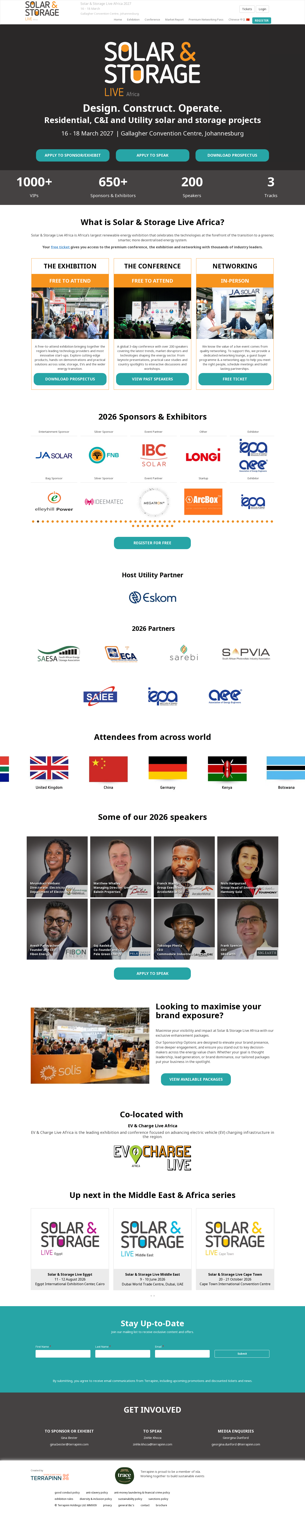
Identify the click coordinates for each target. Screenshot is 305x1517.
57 (162, 526)
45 (247, 521)
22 (135, 521)
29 (169, 521)
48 (262, 521)
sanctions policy (158, 1499)
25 (150, 521)
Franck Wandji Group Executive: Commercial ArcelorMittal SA (179, 887)
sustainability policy (130, 1499)
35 (199, 521)
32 (184, 521)
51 (133, 526)
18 (116, 521)
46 (252, 521)
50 (272, 521)
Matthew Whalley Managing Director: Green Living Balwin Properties (118, 887)
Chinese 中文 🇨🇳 (239, 19)
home (118, 19)
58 (167, 526)
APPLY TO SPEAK (152, 155)
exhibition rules (64, 1499)
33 (189, 521)
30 (174, 521)
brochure (161, 1505)
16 (106, 521)
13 (91, 521)
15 (101, 521)
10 (77, 521)
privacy (107, 1505)
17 (111, 521)
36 (203, 521)
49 (267, 521)
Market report (174, 19)
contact (145, 1505)
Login (262, 9)
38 (213, 521)
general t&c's (126, 1505)
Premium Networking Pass (206, 19)
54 (148, 526)
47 (257, 521)
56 (157, 526)
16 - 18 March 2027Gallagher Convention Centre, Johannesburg (70, 1279)
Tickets (247, 9)
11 (82, 521)
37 (208, 521)
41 (228, 521)
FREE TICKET (235, 378)
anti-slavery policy (97, 1492)
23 (140, 521)
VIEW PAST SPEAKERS (152, 378)
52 (138, 526)
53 (143, 526)
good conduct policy (67, 1492)
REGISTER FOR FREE (152, 542)
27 (160, 521)
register (262, 20)
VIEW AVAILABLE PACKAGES (196, 1079)
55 (152, 526)
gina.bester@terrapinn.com (69, 1444)
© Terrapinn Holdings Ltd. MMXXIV (76, 1505)
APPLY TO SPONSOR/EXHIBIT (73, 155)
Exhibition (133, 19)
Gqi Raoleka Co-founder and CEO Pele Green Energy (109, 950)
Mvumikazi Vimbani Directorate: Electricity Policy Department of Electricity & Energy (57, 887)
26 (155, 521)
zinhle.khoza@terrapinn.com (152, 1444)
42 (233, 521)
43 (238, 521)
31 (179, 521)
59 (172, 526)
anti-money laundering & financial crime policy (142, 1492)
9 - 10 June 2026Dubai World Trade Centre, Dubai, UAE (235, 1279)
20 (126, 521)
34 (194, 521)
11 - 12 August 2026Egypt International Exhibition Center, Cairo (152, 1279)
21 (130, 521)
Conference (152, 19)
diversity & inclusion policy (96, 1499)
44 (242, 521)
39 (218, 521)
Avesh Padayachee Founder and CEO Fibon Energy (44, 950)
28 (165, 521)
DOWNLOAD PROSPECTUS (232, 155)
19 (121, 521)
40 (223, 521)
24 (145, 521)
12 (87, 521)
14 (96, 521)
